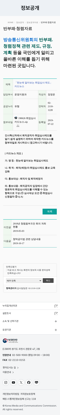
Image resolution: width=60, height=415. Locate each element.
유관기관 (7, 329)
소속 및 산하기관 (10, 321)
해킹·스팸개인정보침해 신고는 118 (19, 399)
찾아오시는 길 (11, 367)
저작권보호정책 (27, 394)
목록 (49, 211)
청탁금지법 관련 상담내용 (27, 239)
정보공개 (20, 22)
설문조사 (7, 313)
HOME (10, 22)
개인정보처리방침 (11, 394)
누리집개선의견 (10, 305)
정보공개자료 (32, 22)
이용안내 (8, 372)
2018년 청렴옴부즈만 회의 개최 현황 (29, 225)
